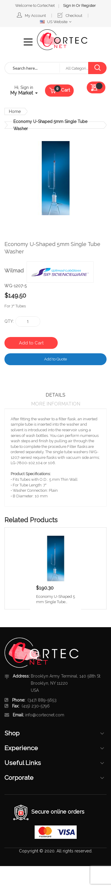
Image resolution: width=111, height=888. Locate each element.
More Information (55, 404)
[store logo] (62, 39)
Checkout (74, 15)
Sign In (69, 5)
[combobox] (32, 68)
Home (15, 111)
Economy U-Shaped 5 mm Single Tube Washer (55, 599)
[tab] (55, 395)
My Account (35, 15)
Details (55, 395)
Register (88, 5)
